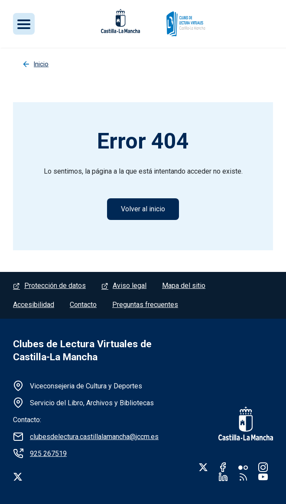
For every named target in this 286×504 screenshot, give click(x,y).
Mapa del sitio (183, 285)
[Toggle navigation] (24, 24)
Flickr (243, 467)
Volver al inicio (143, 209)
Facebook (223, 467)
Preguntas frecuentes (145, 304)
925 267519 (48, 453)
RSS (243, 476)
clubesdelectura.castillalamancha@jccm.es (94, 437)
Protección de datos (55, 285)
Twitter (203, 467)
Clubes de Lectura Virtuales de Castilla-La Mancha (82, 350)
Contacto (83, 304)
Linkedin (223, 476)
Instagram (263, 467)
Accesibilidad (33, 304)
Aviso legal (129, 285)
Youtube (263, 476)
